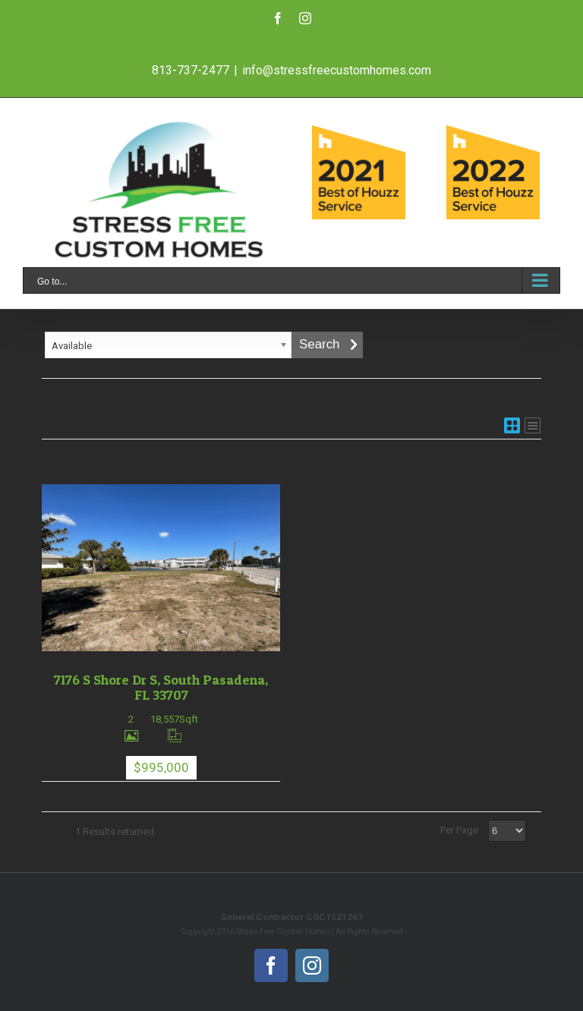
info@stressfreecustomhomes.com (336, 70)
